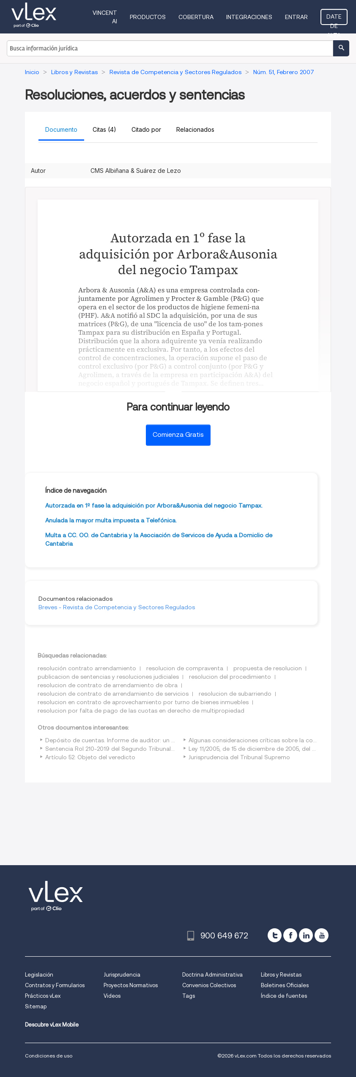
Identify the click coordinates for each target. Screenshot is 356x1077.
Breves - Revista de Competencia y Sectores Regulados (116, 607)
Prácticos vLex (42, 996)
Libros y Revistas (281, 975)
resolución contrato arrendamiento (87, 668)
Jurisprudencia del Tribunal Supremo (239, 757)
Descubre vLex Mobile (52, 1024)
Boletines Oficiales (285, 985)
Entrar (296, 17)
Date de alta (334, 19)
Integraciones (249, 17)
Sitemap (36, 1006)
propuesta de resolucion (267, 668)
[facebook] (290, 935)
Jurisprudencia (122, 975)
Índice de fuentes (284, 996)
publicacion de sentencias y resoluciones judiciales (108, 676)
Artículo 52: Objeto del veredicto (90, 757)
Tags (188, 996)
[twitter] (275, 935)
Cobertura (196, 17)
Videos (112, 996)
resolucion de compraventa (184, 668)
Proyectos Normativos (131, 985)
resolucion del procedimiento (230, 676)
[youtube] (322, 935)
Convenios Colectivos (209, 985)
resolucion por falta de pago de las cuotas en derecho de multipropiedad (141, 710)
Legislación (39, 975)
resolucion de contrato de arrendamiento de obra (108, 685)
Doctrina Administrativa (212, 975)
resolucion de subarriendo (235, 693)
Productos (148, 17)
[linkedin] (306, 935)
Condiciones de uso (48, 1055)
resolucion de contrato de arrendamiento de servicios (113, 693)
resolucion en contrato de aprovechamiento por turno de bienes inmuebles (143, 702)
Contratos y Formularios (55, 985)
